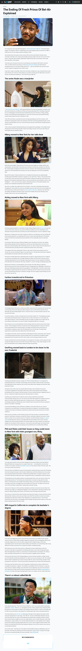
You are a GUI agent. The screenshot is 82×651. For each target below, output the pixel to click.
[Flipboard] (65, 2)
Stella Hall (7, 16)
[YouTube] (58, 2)
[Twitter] (60, 2)
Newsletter (76, 2)
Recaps (41, 2)
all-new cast (19, 614)
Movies (24, 2)
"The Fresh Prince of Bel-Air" (33, 49)
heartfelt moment (25, 465)
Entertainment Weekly (31, 65)
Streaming (34, 2)
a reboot (12, 607)
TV (28, 2)
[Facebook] (56, 2)
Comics (46, 2)
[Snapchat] (67, 2)
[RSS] (70, 2)
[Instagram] (63, 2)
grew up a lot (42, 228)
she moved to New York (31, 190)
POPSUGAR (35, 632)
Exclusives (17, 2)
